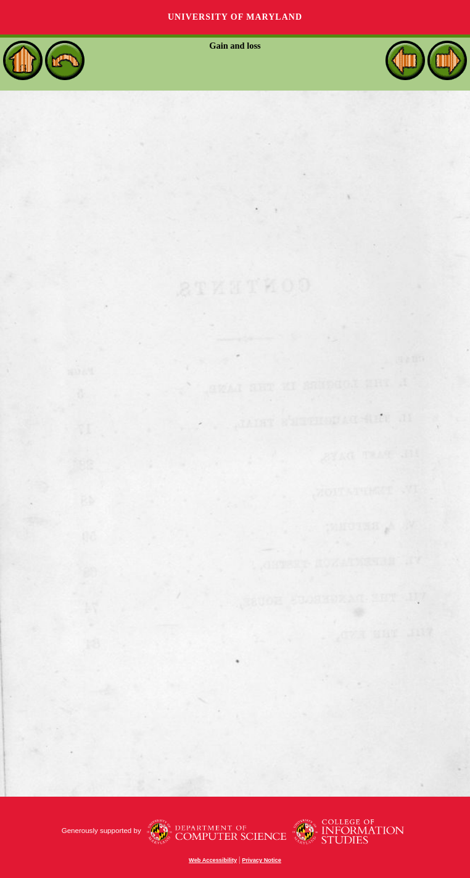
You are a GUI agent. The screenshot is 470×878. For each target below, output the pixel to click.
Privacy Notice (261, 860)
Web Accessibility (213, 860)
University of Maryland (235, 17)
